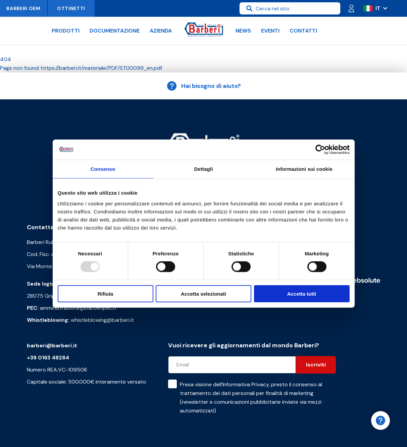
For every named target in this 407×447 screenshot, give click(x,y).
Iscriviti (316, 364)
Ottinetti (71, 8)
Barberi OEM (23, 8)
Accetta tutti (301, 293)
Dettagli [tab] (203, 169)
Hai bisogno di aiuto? (203, 86)
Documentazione (115, 30)
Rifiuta (105, 293)
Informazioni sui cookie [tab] (304, 169)
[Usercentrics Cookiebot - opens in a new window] (320, 150)
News (243, 30)
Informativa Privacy (245, 384)
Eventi (270, 30)
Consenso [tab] (103, 169)
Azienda (161, 30)
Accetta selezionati (203, 293)
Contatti (303, 30)
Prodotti (66, 30)
